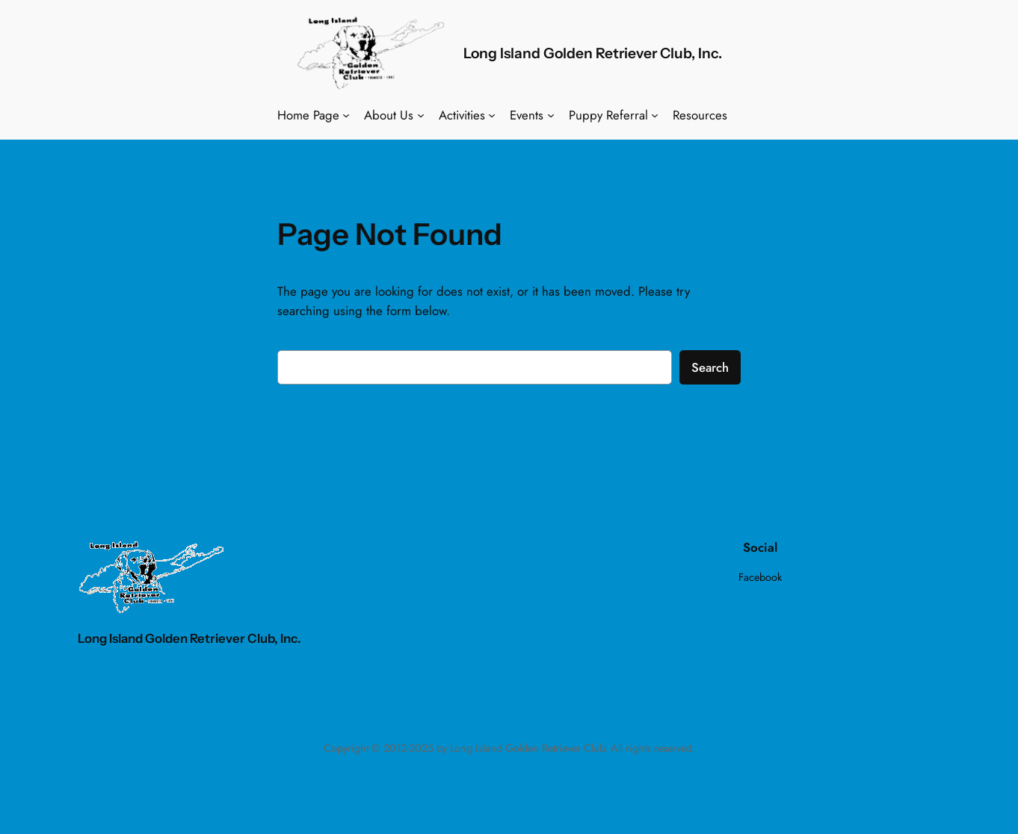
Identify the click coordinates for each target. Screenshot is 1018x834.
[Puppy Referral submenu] (654, 115)
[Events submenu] (551, 115)
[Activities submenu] (492, 115)
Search (710, 367)
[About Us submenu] (421, 115)
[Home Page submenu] (346, 115)
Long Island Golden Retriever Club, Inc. (592, 53)
